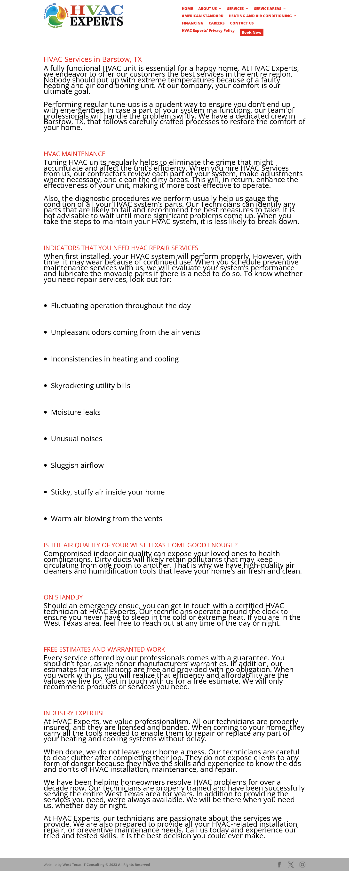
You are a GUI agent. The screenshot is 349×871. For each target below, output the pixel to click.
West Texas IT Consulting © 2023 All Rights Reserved (106, 864)
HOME (187, 9)
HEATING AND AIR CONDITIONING (260, 16)
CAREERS (217, 23)
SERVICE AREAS (267, 9)
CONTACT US (242, 23)
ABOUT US (207, 9)
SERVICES (235, 9)
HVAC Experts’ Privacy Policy (208, 31)
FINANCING (192, 23)
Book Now (252, 32)
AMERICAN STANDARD (202, 16)
